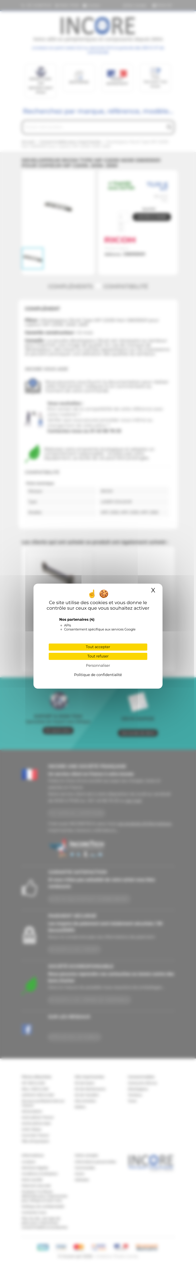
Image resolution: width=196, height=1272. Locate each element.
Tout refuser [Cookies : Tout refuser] (98, 656)
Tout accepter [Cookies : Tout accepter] (98, 647)
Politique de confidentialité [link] (98, 675)
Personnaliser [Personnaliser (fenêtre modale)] (98, 665)
